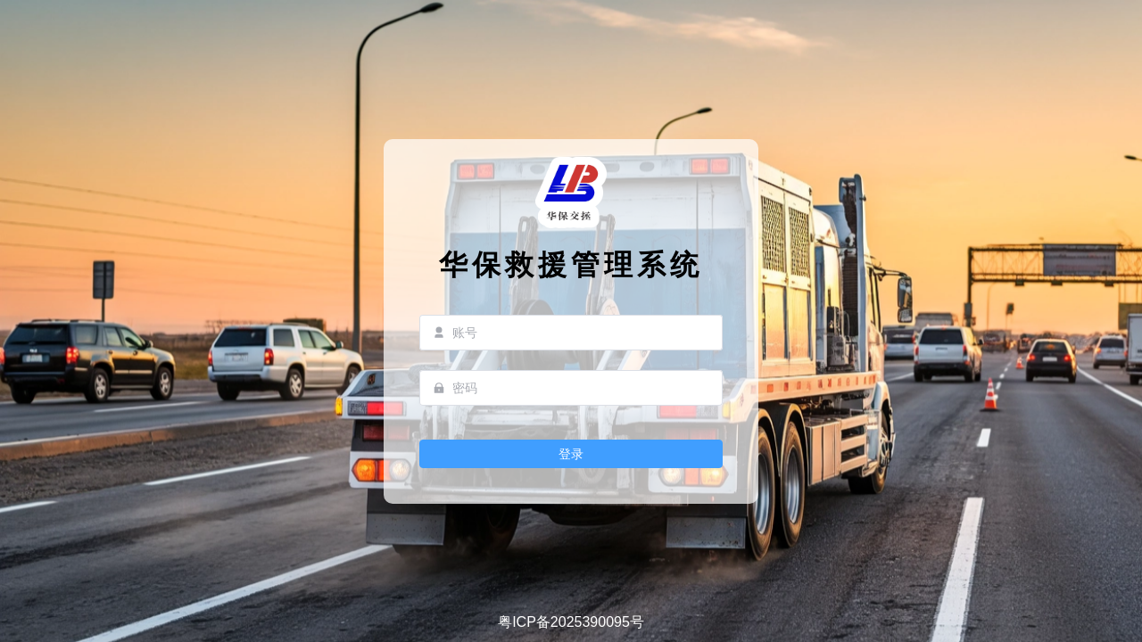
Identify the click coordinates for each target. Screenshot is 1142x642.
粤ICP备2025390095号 (571, 622)
